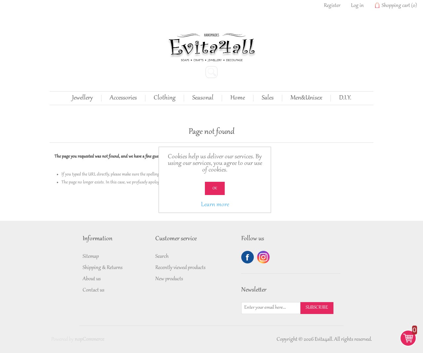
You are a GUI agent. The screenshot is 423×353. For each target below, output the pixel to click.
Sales (268, 98)
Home (237, 98)
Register (332, 5)
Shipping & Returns (103, 267)
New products (169, 279)
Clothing (164, 98)
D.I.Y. (345, 98)
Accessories (123, 98)
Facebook (247, 257)
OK (214, 188)
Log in (357, 5)
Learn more (215, 205)
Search (162, 256)
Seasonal (202, 98)
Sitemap (91, 256)
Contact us (93, 290)
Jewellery (82, 98)
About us (92, 279)
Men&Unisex (306, 98)
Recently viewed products (180, 267)
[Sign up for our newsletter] (271, 308)
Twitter (263, 257)
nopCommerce (89, 339)
